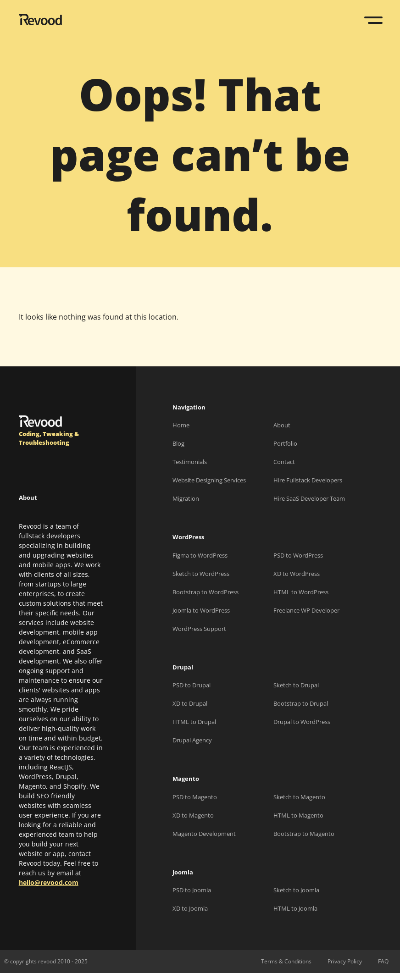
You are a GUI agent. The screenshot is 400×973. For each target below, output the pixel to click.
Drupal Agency (192, 740)
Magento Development (204, 833)
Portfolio (285, 443)
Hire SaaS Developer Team (309, 498)
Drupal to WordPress (301, 722)
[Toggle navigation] (374, 20)
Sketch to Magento (299, 797)
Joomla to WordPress (201, 610)
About (281, 425)
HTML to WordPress (300, 592)
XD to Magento (193, 815)
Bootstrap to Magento (303, 833)
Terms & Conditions (286, 961)
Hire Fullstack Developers (307, 480)
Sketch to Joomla (296, 890)
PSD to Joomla (191, 890)
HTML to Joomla (295, 908)
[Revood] (40, 21)
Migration (185, 498)
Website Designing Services (209, 480)
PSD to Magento (194, 797)
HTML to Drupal (194, 722)
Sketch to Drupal (296, 685)
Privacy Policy (345, 961)
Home (180, 425)
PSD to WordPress (298, 555)
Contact (284, 462)
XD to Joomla (190, 908)
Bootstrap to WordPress (205, 592)
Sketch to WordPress (200, 573)
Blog (178, 443)
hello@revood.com (48, 882)
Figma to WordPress (200, 555)
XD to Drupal (189, 703)
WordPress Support (199, 629)
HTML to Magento (298, 815)
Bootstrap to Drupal (300, 703)
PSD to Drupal (191, 685)
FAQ (383, 961)
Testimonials (189, 462)
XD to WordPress (296, 573)
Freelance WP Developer (306, 610)
